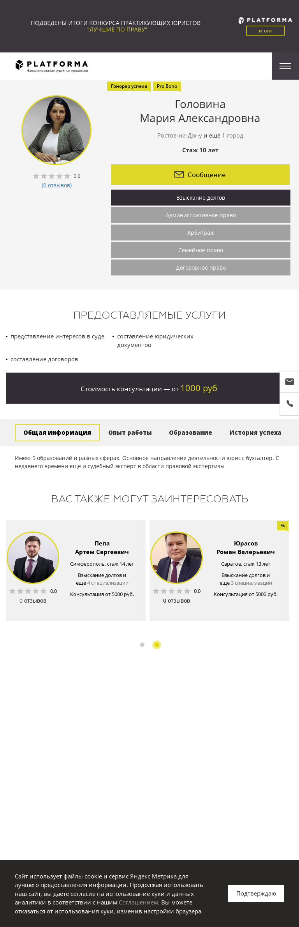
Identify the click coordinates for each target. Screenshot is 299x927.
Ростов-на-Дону (179, 135)
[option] (76, 570)
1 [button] (142, 644)
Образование (190, 432)
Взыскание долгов (200, 197)
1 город (232, 135)
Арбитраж (200, 232)
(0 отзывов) (57, 185)
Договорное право (201, 267)
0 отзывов (32, 600)
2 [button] (156, 644)
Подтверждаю (256, 893)
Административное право (201, 215)
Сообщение (200, 174)
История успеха (255, 432)
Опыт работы (130, 432)
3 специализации (251, 582)
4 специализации (107, 582)
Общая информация (57, 432)
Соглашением (138, 902)
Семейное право (200, 250)
